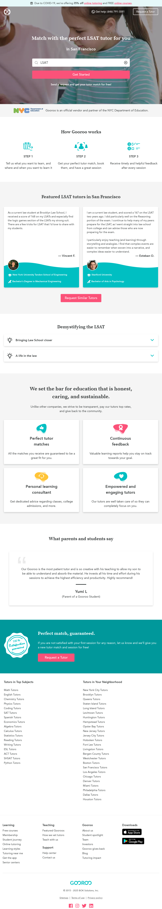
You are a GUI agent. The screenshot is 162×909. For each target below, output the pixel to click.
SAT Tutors (10, 712)
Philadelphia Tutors (94, 790)
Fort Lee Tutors (92, 744)
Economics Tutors (14, 721)
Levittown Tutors (93, 712)
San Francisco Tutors (95, 767)
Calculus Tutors (13, 731)
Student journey (12, 839)
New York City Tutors (95, 690)
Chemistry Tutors (14, 699)
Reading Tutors (13, 740)
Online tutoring (12, 844)
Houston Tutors (92, 799)
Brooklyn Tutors (92, 694)
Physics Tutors (12, 703)
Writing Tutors (12, 744)
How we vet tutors (53, 835)
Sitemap (64, 897)
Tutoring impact (91, 857)
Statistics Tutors (13, 735)
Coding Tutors (12, 708)
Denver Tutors (91, 781)
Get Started (81, 75)
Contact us (48, 857)
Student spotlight (92, 835)
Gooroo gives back (93, 848)
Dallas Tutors (90, 794)
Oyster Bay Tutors (93, 726)
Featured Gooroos (53, 830)
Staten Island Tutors (94, 703)
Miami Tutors (90, 785)
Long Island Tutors (94, 708)
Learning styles (11, 848)
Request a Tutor (145, 11)
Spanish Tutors (12, 717)
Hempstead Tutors (94, 721)
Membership (10, 835)
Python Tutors (12, 762)
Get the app (10, 857)
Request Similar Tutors (81, 298)
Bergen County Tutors (96, 753)
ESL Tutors (10, 749)
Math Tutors (11, 690)
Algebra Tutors (12, 726)
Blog (85, 853)
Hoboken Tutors (92, 740)
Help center (49, 853)
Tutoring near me (13, 853)
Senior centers (11, 862)
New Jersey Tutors (94, 731)
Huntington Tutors (94, 717)
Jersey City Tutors (93, 735)
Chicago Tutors (92, 776)
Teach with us (50, 839)
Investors (87, 844)
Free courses (10, 830)
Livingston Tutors (93, 749)
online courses (123, 3)
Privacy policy (95, 897)
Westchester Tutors (94, 758)
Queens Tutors (91, 699)
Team (85, 839)
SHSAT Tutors (12, 758)
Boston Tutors (91, 762)
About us (87, 830)
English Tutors (12, 694)
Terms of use (78, 897)
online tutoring (93, 3)
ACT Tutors (10, 753)
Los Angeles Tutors (94, 772)
